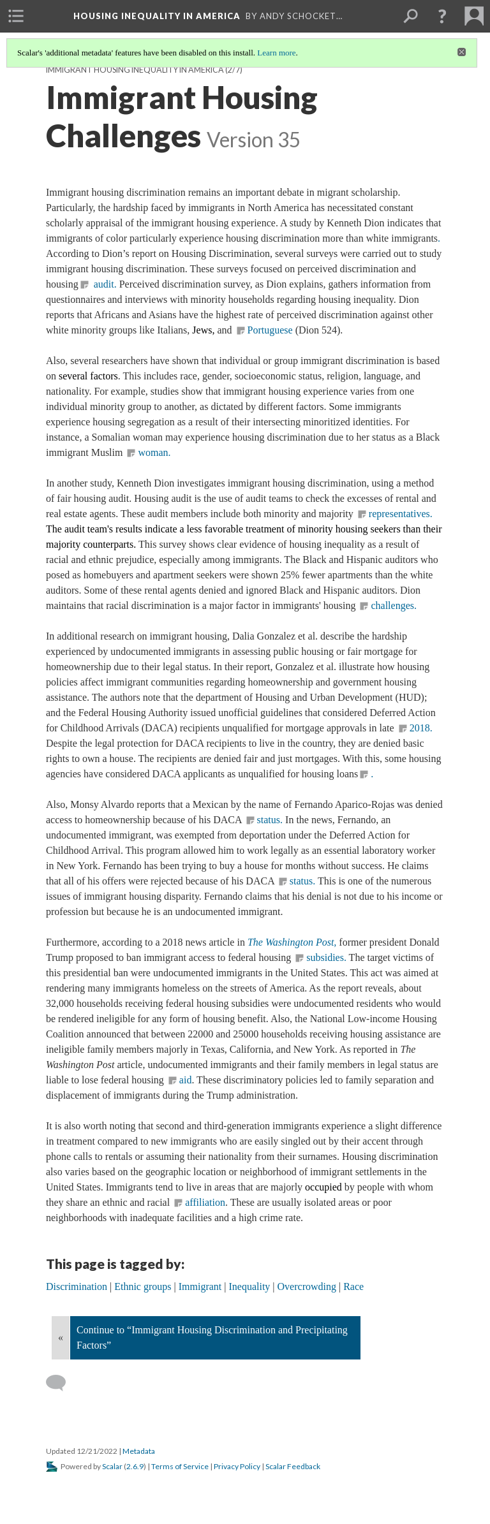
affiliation (205, 1202)
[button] (442, 16)
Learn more (276, 52)
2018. (421, 727)
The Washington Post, (292, 942)
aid (185, 1079)
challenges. (394, 605)
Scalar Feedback (292, 1466)
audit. (104, 284)
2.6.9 (135, 1466)
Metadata (138, 1451)
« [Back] (60, 1337)
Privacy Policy (237, 1466)
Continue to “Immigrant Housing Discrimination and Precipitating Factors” (212, 1337)
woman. (154, 452)
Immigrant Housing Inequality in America (135, 70)
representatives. (401, 513)
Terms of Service (180, 1466)
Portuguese (270, 330)
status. (270, 819)
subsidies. (326, 957)
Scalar (112, 1466)
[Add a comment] (61, 1383)
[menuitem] (16, 16)
